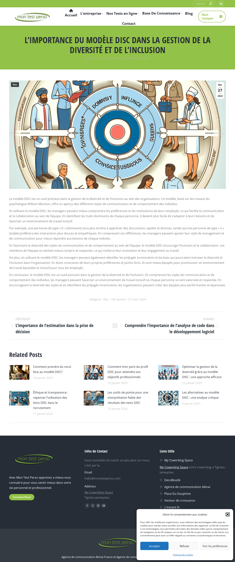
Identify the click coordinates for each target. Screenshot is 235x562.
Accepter (154, 546)
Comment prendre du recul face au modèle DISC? (52, 369)
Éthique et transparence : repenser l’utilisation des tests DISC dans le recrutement (50, 400)
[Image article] (19, 372)
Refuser (184, 546)
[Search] (204, 4)
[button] (227, 514)
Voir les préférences (215, 546)
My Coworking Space (98, 492)
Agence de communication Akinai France (87, 557)
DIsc (15, 84)
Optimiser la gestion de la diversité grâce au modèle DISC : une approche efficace (202, 372)
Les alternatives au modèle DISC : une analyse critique (200, 395)
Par (118, 299)
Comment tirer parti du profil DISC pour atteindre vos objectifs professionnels (128, 372)
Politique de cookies (183, 554)
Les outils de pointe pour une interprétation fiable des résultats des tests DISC (128, 397)
